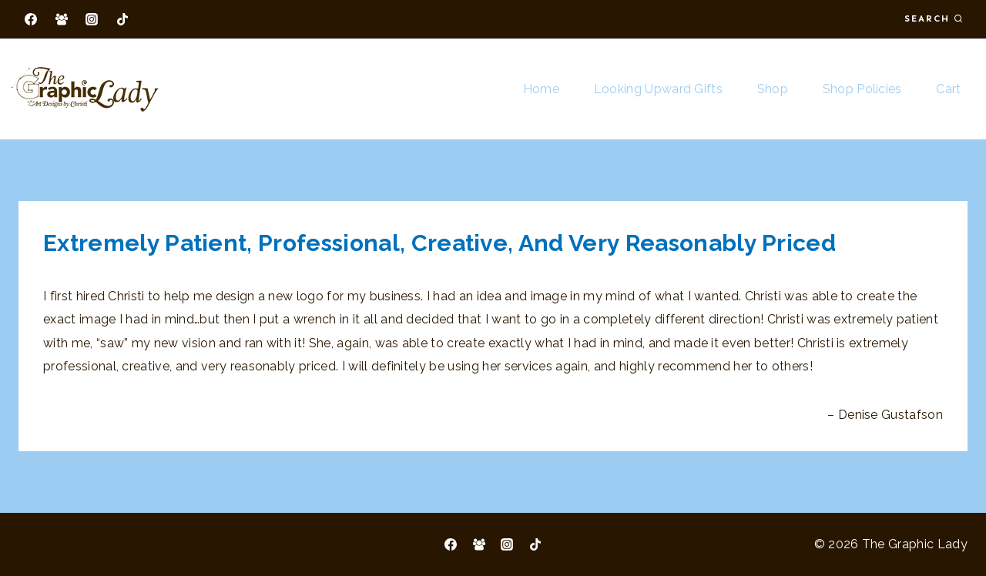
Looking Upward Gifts (658, 89)
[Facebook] (30, 19)
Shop (772, 89)
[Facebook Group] (61, 19)
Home (541, 89)
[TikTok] (122, 19)
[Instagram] (91, 19)
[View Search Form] (934, 19)
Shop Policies (862, 89)
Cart (948, 89)
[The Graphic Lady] (85, 89)
